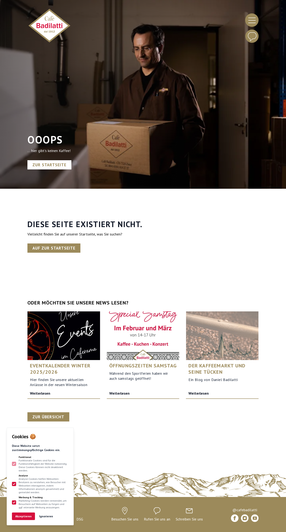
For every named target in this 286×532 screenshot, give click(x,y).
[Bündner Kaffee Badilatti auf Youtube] (255, 518)
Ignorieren (46, 516)
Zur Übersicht (48, 417)
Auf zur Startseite (53, 248)
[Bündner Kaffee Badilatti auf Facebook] (234, 518)
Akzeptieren (23, 516)
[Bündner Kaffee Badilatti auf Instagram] (245, 518)
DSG (79, 519)
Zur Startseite (49, 165)
